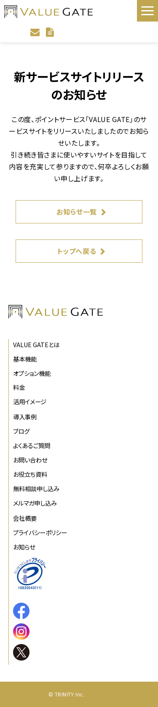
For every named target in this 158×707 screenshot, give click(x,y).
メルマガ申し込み (35, 502)
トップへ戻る (76, 251)
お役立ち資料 (30, 474)
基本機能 (25, 358)
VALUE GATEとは (36, 344)
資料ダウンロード (51, 32)
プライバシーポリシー (40, 532)
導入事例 (25, 416)
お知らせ (24, 546)
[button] (147, 11)
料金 (19, 387)
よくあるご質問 (31, 445)
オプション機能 (32, 373)
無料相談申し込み (36, 488)
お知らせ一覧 (76, 212)
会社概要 (25, 518)
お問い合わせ (36, 32)
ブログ (21, 431)
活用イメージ (29, 401)
